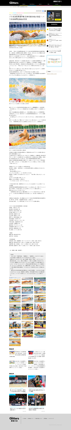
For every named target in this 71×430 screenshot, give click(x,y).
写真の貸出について (39, 418)
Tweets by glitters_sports (52, 73)
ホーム (11, 6)
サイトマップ (51, 418)
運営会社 (45, 418)
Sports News (14, 6)
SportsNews (32, 4)
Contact (56, 4)
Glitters (23, 4)
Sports (40, 4)
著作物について (30, 418)
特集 (48, 4)
